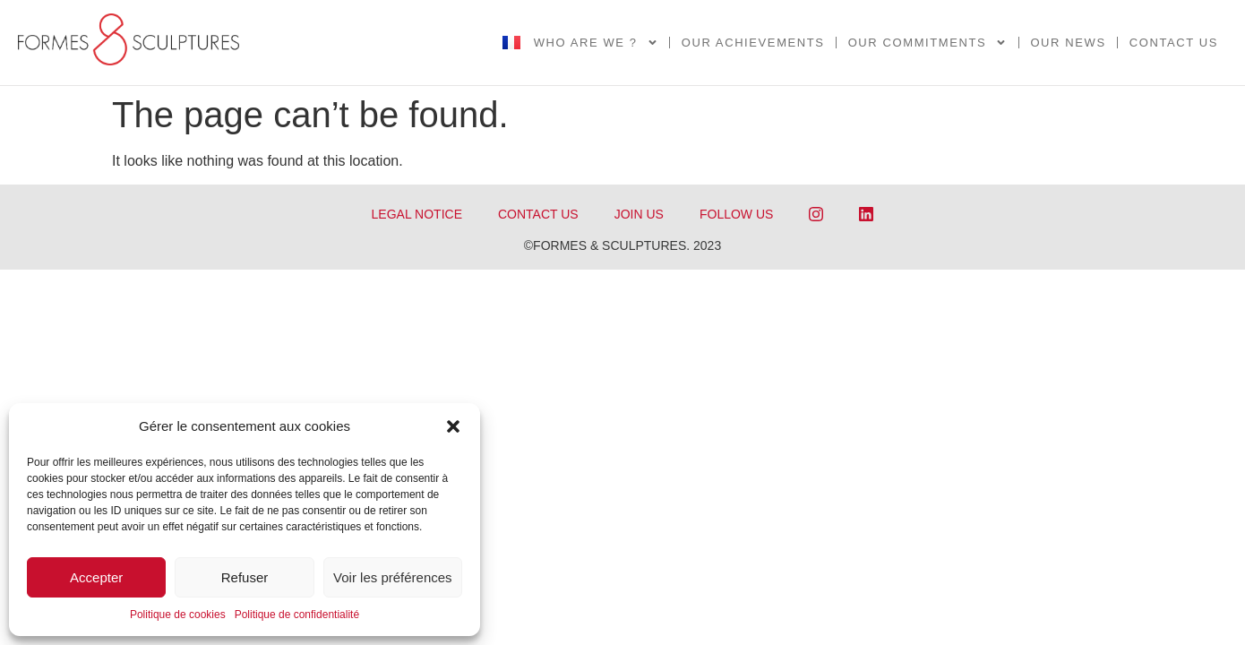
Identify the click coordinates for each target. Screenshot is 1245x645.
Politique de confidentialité (297, 614)
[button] (453, 426)
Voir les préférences (392, 577)
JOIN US (639, 214)
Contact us (1173, 42)
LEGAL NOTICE (417, 214)
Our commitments (928, 42)
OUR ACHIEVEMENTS (753, 42)
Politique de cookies (178, 614)
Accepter (96, 577)
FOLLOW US (736, 214)
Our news (1067, 42)
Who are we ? (596, 42)
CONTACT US (538, 214)
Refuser (245, 577)
